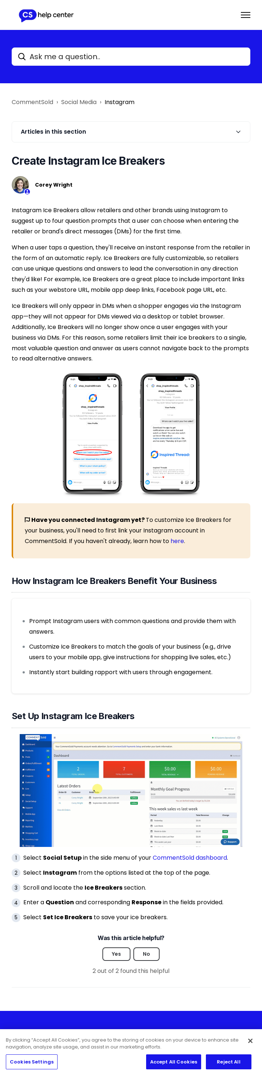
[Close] (250, 1043)
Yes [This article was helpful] (116, 954)
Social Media (79, 102)
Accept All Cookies (173, 1064)
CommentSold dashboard (190, 857)
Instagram (119, 102)
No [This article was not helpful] (146, 954)
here (177, 541)
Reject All (228, 1064)
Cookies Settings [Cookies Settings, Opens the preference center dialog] (32, 1064)
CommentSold (32, 102)
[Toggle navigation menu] (245, 15)
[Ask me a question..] (131, 56)
